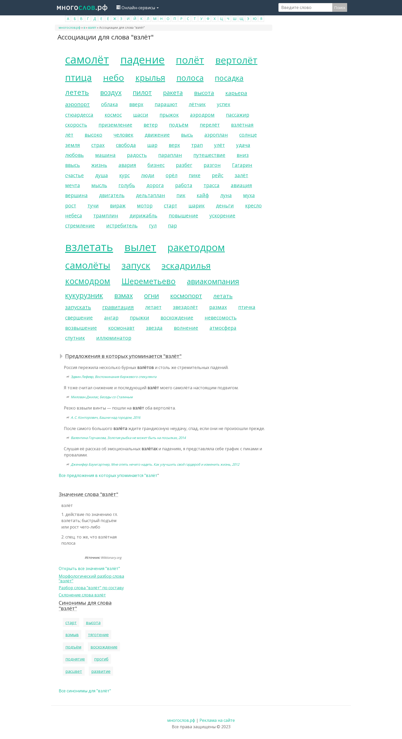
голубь (126, 185)
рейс (217, 175)
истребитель (122, 225)
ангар (111, 317)
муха (249, 195)
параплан (170, 155)
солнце (248, 134)
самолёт (87, 59)
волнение (186, 327)
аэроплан (216, 134)
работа (183, 185)
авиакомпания (213, 281)
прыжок (169, 114)
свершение (79, 317)
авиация (241, 185)
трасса (211, 185)
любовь (74, 155)
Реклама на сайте (217, 720)
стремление (80, 225)
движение (157, 134)
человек (123, 134)
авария (127, 165)
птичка (246, 307)
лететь (77, 92)
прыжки (139, 317)
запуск (136, 265)
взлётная (242, 124)
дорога (155, 185)
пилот (142, 92)
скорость (76, 124)
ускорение (222, 215)
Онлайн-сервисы (137, 8)
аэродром (202, 114)
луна (226, 195)
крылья (150, 77)
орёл (171, 175)
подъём (178, 124)
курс (124, 175)
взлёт (92, 27)
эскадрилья (186, 265)
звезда (154, 327)
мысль (99, 185)
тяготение (98, 634)
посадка (229, 78)
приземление (115, 124)
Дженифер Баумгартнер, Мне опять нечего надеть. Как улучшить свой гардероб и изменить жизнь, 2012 (155, 464)
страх (98, 145)
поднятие (75, 659)
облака (109, 104)
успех (223, 104)
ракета (173, 92)
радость (137, 155)
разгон (212, 165)
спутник (75, 337)
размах (218, 307)
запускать (78, 307)
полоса (190, 78)
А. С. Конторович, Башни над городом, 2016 (105, 417)
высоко (93, 134)
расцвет (73, 671)
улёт (219, 145)
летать (223, 296)
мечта (72, 185)
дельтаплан (150, 195)
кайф (203, 195)
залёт (241, 175)
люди (147, 175)
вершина (76, 195)
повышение (183, 215)
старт (170, 205)
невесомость (221, 317)
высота (204, 93)
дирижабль (143, 215)
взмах (123, 295)
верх (174, 145)
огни (151, 295)
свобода (126, 145)
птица (78, 77)
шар (152, 145)
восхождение (176, 317)
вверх (136, 104)
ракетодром (196, 247)
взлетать (89, 246)
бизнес (156, 165)
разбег (184, 165)
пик (180, 195)
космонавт (121, 327)
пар (172, 225)
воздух (111, 92)
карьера (236, 92)
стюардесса (79, 114)
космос (113, 114)
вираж (118, 205)
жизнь (99, 165)
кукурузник (84, 295)
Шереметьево (149, 281)
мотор (145, 205)
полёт (190, 59)
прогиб (101, 659)
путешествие (209, 155)
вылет (140, 247)
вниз (243, 155)
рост (70, 205)
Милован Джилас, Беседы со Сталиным (102, 397)
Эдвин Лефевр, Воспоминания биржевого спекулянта (113, 376)
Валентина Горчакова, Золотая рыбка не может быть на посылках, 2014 (128, 437)
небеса (73, 215)
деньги (225, 205)
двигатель (112, 195)
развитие (100, 671)
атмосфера (222, 327)
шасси (140, 114)
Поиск (339, 7)
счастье (74, 175)
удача (243, 145)
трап (197, 145)
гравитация (118, 307)
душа (101, 175)
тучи (93, 205)
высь (187, 134)
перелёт (210, 124)
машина (105, 155)
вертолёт (236, 60)
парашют (166, 104)
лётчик (197, 104)
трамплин (105, 215)
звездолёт (185, 307)
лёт (69, 134)
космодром (87, 280)
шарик (196, 205)
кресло (253, 205)
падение (142, 59)
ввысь (72, 165)
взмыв (72, 634)
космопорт (186, 295)
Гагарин (242, 165)
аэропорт (77, 104)
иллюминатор (113, 337)
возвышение (81, 327)
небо (113, 77)
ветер (151, 124)
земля (72, 145)
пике (194, 175)
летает (153, 307)
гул (153, 225)
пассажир (237, 114)
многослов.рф (70, 27)
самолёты (87, 265)
